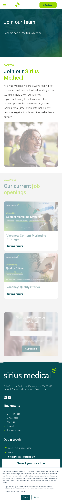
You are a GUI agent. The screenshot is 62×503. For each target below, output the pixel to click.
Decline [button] (36, 497)
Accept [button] (25, 497)
